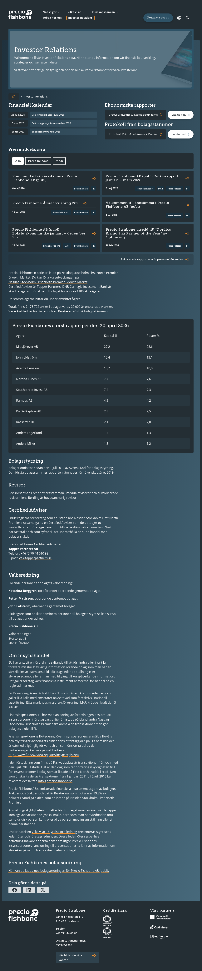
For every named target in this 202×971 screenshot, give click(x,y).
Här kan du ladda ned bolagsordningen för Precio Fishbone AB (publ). (58, 870)
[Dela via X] (43, 890)
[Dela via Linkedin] (29, 890)
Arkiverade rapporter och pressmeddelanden (152, 259)
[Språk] (179, 17)
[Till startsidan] (13, 96)
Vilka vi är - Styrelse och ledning (54, 832)
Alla (18, 161)
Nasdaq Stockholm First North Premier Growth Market (47, 282)
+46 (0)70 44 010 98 (34, 553)
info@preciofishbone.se (55, 781)
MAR (59, 161)
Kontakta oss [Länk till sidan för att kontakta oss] (156, 17)
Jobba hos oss (52, 17)
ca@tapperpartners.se (35, 558)
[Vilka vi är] (76, 12)
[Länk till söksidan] (187, 17)
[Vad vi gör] (52, 12)
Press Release (38, 161)
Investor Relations (80, 17)
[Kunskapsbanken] (105, 12)
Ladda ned (178, 114)
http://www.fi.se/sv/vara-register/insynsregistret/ (43, 755)
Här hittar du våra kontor (70, 957)
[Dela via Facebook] (14, 890)
